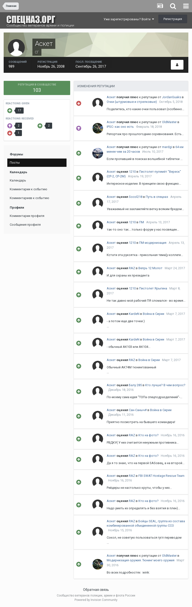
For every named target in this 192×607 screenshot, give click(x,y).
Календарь (18, 180)
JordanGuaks (171, 97)
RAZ (132, 268)
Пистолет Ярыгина (153, 288)
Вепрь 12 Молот (150, 268)
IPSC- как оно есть (120, 126)
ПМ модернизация (152, 243)
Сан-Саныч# (138, 410)
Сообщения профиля (25, 224)
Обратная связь (96, 590)
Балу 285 (135, 385)
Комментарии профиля (27, 216)
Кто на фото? (148, 435)
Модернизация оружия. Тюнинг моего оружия (140, 560)
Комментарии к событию (28, 189)
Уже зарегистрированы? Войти (129, 19)
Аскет (111, 97)
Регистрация (172, 19)
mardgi (167, 147)
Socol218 (135, 197)
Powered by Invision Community (96, 600)
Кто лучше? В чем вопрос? (165, 385)
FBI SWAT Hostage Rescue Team (161, 476)
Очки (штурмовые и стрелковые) (132, 102)
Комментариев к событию (29, 198)
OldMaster (169, 122)
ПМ (141, 222)
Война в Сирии (153, 314)
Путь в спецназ (157, 197)
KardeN (134, 314)
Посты (15, 162)
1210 (132, 171)
